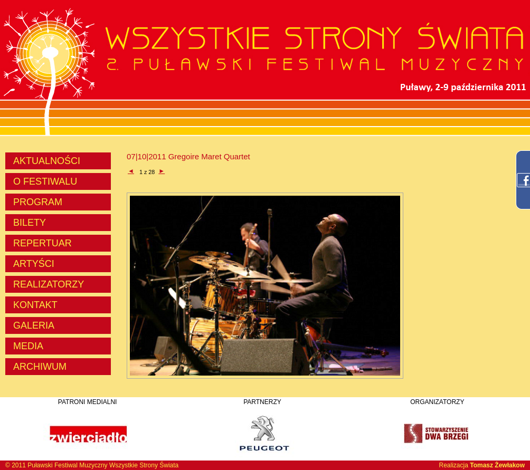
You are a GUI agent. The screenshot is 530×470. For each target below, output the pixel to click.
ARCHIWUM (40, 366)
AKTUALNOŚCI (46, 161)
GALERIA (33, 325)
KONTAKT (35, 305)
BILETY (29, 222)
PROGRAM (37, 202)
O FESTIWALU (45, 181)
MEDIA (28, 346)
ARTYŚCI (33, 263)
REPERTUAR (42, 243)
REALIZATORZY (48, 284)
